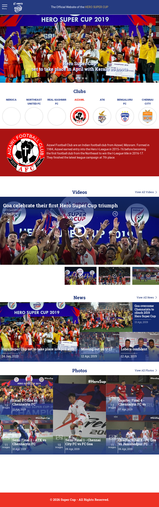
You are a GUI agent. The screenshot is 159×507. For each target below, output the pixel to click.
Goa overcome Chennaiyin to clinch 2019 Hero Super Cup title (145, 313)
